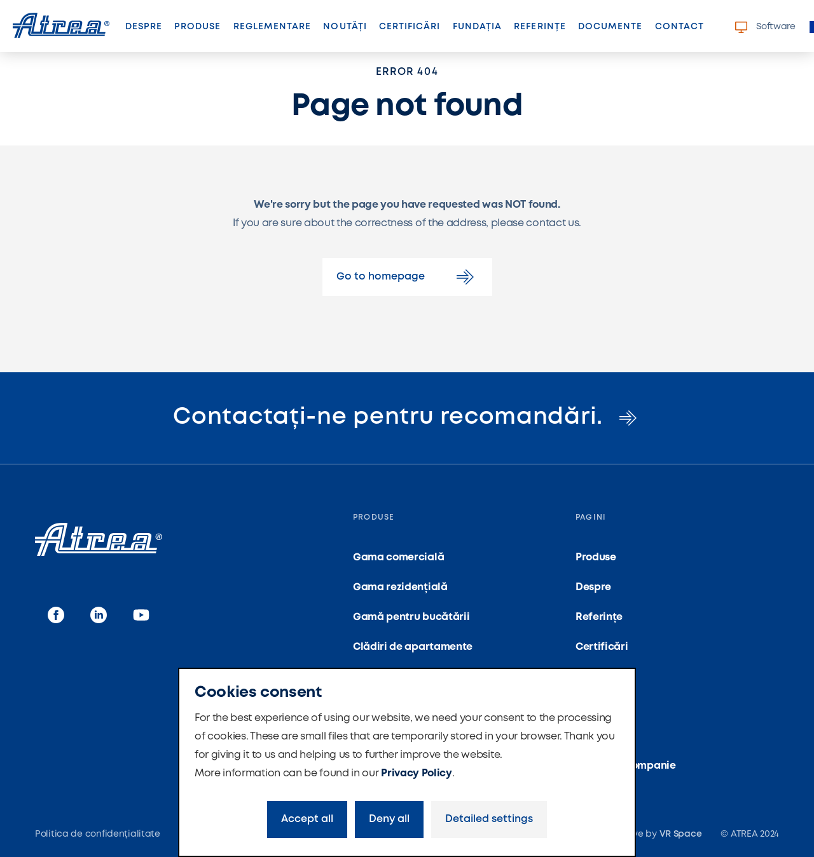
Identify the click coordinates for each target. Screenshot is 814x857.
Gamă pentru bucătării (411, 617)
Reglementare (272, 26)
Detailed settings (489, 819)
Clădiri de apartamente (413, 647)
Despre (143, 26)
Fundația (477, 26)
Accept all (307, 819)
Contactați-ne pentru (407, 417)
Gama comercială (398, 557)
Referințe (539, 26)
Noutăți (344, 26)
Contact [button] (679, 26)
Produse (197, 26)
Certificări (410, 26)
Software (765, 27)
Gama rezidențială (400, 587)
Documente (610, 26)
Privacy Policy (416, 773)
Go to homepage (407, 277)
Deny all (389, 819)
